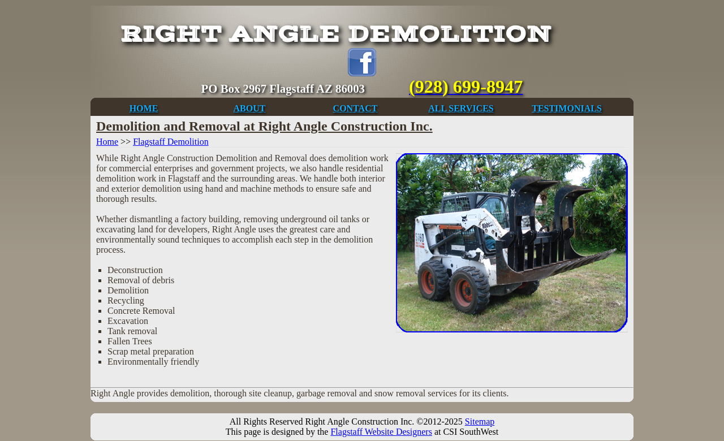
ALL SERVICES (460, 108)
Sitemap (479, 421)
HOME (144, 108)
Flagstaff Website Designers (381, 431)
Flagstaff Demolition (170, 141)
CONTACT (355, 108)
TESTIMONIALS (567, 108)
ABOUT (250, 108)
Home (107, 141)
